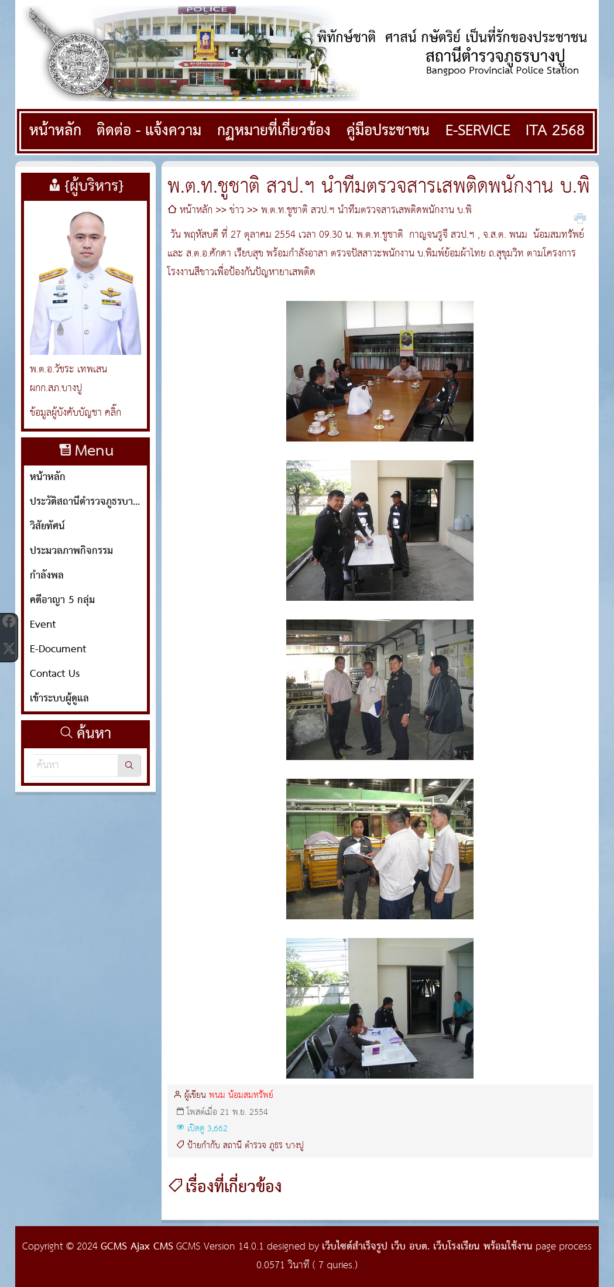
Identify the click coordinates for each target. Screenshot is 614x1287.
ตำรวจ (255, 1146)
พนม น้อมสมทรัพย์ (241, 1095)
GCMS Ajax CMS (137, 1247)
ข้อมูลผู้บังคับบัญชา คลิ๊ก (75, 413)
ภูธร (276, 1146)
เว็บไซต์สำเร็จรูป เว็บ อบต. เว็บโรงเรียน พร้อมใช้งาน (427, 1247)
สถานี (232, 1146)
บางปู (295, 1146)
